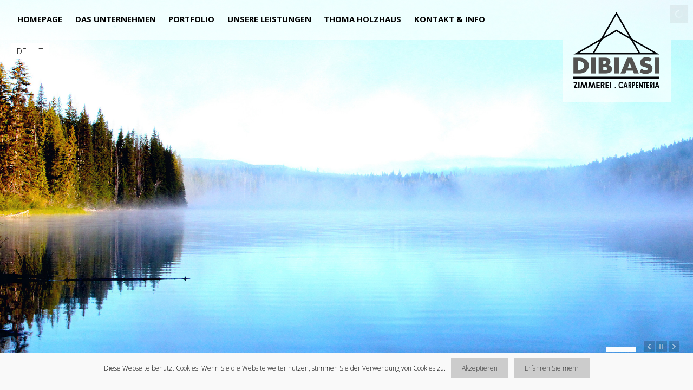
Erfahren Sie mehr (552, 368)
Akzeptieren (480, 368)
